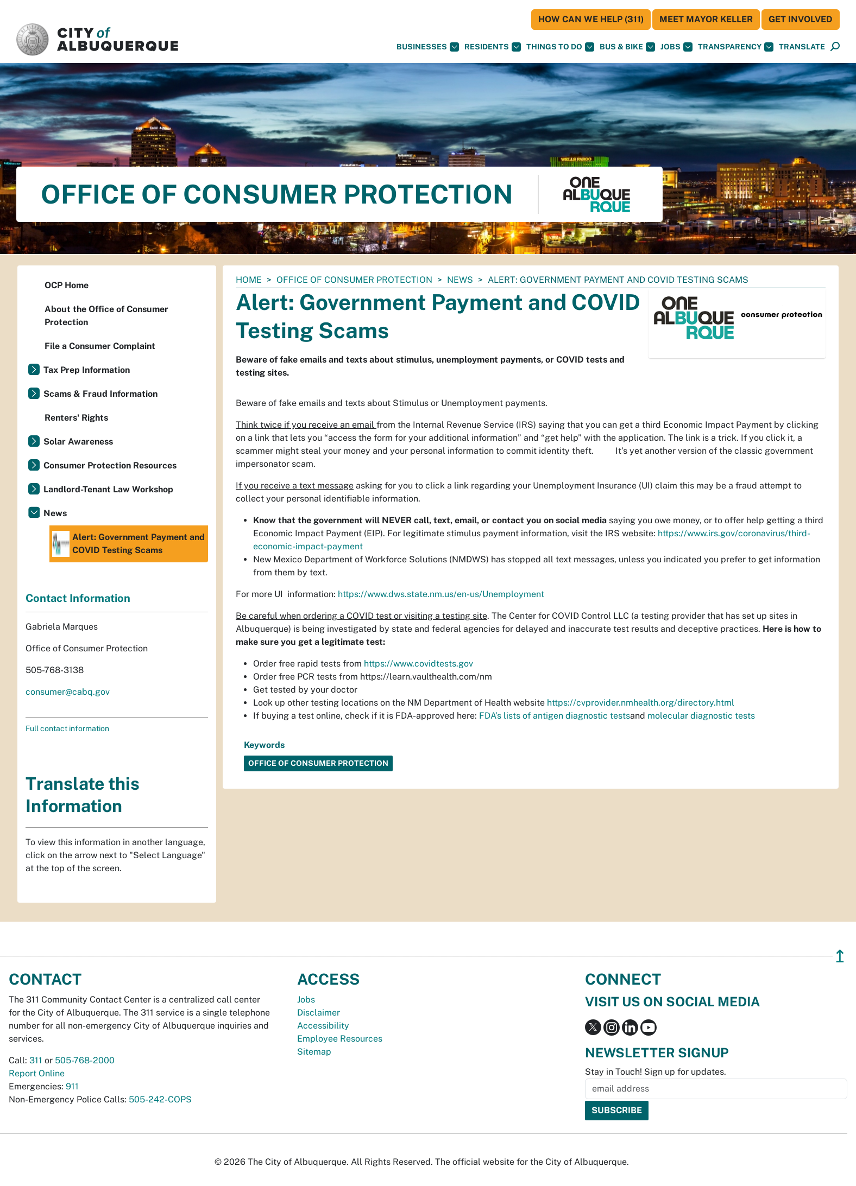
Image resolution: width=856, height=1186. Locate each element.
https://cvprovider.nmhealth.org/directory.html (640, 702)
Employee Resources (339, 1038)
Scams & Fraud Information (100, 394)
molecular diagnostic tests (701, 716)
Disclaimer (318, 1012)
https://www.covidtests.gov (418, 663)
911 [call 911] (72, 1086)
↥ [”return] (840, 956)
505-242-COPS (160, 1099)
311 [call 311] (35, 1060)
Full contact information (67, 728)
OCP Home (67, 285)
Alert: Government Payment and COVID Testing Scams (128, 544)
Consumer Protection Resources (110, 465)
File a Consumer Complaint (100, 346)
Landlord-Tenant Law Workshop (108, 489)
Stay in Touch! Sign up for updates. (655, 1072)
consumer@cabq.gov (68, 692)
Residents (492, 47)
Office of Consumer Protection (354, 280)
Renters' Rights (76, 418)
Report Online (37, 1073)
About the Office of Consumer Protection (106, 315)
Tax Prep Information (86, 370)
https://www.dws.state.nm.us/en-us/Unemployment (441, 594)
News (460, 280)
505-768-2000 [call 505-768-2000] (85, 1060)
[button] (802, 47)
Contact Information (78, 598)
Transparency (735, 47)
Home (249, 280)
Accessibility (323, 1025)
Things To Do (560, 47)
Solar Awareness (78, 441)
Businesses (427, 47)
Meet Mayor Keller (706, 19)
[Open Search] (835, 47)
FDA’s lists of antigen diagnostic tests (554, 716)
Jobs (676, 47)
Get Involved (801, 19)
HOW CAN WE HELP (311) (591, 19)
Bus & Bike (627, 47)
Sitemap (314, 1052)
